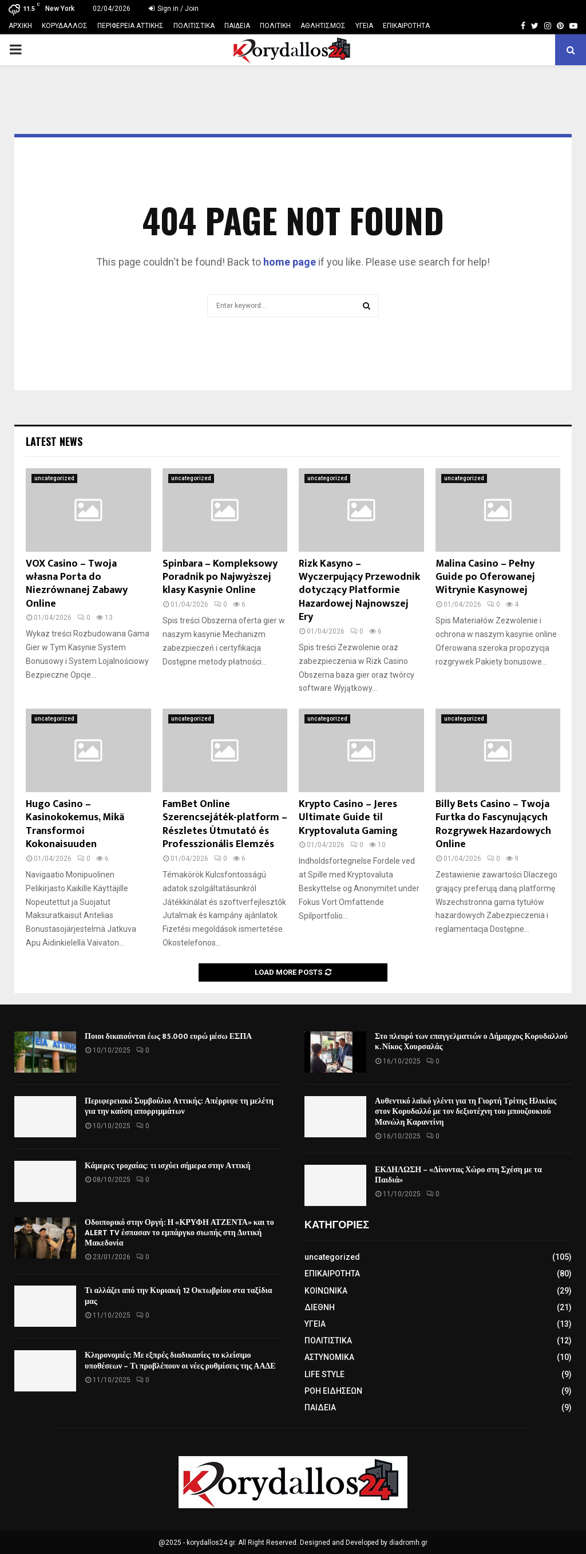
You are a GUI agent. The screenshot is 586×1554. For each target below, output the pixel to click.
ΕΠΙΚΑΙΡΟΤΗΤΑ (406, 26)
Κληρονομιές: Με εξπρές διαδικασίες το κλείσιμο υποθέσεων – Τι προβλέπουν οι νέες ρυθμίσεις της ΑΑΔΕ (180, 1360)
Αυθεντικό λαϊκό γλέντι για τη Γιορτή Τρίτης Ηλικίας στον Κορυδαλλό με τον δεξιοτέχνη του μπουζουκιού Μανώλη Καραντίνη (465, 1111)
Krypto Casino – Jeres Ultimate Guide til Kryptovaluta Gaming (348, 818)
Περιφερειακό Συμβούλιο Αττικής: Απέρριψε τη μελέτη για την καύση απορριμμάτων (179, 1106)
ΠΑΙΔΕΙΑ (237, 26)
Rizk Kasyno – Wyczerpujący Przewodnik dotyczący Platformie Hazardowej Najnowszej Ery (359, 590)
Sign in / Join (174, 9)
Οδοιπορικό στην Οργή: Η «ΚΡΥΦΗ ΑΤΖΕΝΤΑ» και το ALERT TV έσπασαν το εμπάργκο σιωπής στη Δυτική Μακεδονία (179, 1232)
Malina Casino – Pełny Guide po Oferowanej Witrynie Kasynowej (485, 577)
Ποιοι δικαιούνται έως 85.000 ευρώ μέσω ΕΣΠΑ (168, 1036)
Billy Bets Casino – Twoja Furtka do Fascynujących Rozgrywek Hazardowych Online (493, 824)
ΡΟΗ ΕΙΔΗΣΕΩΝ (333, 1390)
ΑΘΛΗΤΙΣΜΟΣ (323, 26)
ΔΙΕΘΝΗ (319, 1307)
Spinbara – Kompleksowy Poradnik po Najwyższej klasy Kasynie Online (220, 577)
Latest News (54, 441)
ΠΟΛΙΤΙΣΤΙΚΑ (194, 26)
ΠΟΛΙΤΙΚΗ (275, 26)
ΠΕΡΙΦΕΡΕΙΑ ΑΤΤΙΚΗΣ (130, 26)
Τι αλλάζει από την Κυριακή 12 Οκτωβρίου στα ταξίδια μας (178, 1295)
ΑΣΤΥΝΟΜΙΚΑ (329, 1357)
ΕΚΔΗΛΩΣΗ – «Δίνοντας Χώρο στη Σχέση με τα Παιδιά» (458, 1175)
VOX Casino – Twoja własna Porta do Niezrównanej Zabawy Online (77, 583)
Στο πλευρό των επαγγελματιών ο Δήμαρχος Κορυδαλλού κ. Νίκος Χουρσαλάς (471, 1041)
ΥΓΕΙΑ (364, 26)
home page (289, 262)
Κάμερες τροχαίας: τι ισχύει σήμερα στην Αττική (167, 1165)
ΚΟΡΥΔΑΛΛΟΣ (65, 26)
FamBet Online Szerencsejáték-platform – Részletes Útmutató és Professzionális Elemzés (225, 824)
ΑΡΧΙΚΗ (20, 26)
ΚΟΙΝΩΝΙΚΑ (325, 1290)
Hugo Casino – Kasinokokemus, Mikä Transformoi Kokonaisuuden (75, 824)
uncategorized (54, 478)
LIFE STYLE (324, 1374)
